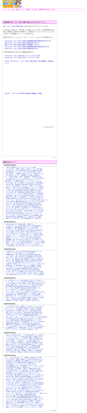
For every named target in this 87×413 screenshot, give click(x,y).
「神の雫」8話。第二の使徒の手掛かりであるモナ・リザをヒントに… (23, 213)
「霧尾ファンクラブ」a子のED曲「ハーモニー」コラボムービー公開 (23, 407)
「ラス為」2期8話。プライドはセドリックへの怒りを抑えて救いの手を (24, 339)
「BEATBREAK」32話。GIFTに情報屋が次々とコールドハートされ (23, 388)
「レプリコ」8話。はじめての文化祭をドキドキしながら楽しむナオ (23, 385)
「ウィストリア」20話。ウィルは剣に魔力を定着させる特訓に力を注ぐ (24, 336)
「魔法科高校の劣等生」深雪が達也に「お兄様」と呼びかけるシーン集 (24, 349)
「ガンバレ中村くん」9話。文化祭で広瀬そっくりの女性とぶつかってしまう (25, 292)
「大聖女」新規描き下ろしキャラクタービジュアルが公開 (20, 167)
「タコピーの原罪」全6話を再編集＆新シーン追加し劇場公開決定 (22, 347)
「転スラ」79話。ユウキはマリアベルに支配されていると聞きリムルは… (24, 291)
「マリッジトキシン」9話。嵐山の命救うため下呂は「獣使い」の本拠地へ (25, 273)
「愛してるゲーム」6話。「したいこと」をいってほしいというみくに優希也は (26, 317)
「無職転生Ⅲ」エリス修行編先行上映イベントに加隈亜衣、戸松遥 (23, 265)
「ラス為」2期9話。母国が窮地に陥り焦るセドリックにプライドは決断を (24, 201)
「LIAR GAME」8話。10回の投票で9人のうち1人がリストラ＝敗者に (23, 318)
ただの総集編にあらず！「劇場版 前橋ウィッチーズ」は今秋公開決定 (23, 327)
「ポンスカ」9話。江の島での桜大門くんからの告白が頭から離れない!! (24, 230)
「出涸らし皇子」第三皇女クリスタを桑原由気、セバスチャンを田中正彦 (24, 321)
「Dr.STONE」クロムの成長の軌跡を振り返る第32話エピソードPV (23, 362)
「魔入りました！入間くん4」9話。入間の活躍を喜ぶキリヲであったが (24, 257)
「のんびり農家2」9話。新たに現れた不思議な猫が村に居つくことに (23, 232)
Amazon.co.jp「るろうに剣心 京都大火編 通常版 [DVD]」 (22, 48)
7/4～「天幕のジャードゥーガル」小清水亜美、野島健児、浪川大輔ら (23, 267)
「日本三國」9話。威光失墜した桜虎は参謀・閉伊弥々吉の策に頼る (23, 184)
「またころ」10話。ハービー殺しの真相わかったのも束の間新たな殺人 (24, 215)
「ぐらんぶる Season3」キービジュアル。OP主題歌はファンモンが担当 (24, 326)
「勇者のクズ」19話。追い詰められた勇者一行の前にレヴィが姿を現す (24, 379)
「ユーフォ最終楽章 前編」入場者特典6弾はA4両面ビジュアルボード (23, 320)
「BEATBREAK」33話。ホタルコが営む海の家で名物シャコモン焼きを (24, 195)
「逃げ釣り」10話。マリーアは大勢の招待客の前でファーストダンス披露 (24, 241)
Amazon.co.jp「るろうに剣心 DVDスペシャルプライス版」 (22, 57)
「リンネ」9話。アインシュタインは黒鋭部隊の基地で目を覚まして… (23, 315)
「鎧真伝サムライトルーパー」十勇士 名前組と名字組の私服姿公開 (23, 238)
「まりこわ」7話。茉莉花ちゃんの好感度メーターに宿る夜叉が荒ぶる (23, 207)
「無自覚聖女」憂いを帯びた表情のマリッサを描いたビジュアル (22, 180)
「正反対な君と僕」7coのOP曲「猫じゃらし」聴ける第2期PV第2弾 (23, 310)
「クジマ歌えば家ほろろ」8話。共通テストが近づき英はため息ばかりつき (25, 283)
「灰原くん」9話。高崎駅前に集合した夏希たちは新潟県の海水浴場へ (23, 260)
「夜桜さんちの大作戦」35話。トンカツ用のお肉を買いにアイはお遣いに (24, 335)
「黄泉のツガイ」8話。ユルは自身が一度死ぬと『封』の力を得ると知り (24, 390)
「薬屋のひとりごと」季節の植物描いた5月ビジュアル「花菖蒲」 (22, 402)
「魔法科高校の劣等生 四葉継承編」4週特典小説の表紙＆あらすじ (22, 286)
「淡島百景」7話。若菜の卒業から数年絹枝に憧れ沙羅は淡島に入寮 (23, 314)
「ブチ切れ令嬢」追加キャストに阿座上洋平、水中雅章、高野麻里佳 (23, 370)
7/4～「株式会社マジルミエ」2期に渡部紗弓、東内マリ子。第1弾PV (23, 280)
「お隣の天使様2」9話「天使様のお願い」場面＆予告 (19, 224)
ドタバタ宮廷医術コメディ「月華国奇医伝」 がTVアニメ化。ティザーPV (24, 365)
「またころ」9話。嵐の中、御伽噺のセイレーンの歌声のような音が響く (24, 405)
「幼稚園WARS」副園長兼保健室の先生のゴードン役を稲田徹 (21, 227)
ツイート (54, 157)
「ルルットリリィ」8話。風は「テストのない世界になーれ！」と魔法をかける (26, 393)
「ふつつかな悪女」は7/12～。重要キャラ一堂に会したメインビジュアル (24, 306)
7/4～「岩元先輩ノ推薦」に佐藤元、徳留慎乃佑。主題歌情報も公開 (23, 176)
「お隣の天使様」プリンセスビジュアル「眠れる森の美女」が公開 (23, 172)
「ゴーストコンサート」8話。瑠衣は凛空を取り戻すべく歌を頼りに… (23, 387)
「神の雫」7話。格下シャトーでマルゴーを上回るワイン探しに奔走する (24, 404)
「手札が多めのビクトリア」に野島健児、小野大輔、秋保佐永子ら (23, 175)
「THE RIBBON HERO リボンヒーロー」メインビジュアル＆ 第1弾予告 (24, 274)
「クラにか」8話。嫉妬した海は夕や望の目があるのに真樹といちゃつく (24, 399)
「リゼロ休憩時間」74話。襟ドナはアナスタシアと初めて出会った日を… (24, 245)
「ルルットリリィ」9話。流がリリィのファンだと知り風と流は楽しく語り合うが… (27, 200)
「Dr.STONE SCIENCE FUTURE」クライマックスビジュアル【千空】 (24, 212)
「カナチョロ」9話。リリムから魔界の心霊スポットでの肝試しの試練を (24, 235)
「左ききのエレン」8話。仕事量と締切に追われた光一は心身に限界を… (24, 307)
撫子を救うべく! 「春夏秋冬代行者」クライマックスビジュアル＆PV (23, 181)
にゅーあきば (34, 9)
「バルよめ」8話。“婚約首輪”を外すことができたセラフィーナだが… (23, 262)
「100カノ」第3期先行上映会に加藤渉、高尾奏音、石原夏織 (21, 299)
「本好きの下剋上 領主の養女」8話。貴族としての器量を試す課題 (22, 345)
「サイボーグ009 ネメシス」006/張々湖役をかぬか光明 (19, 289)
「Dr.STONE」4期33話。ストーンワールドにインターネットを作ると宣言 (25, 264)
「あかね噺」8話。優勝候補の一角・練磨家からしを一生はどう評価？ (23, 361)
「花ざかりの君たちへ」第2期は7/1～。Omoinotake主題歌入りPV (22, 341)
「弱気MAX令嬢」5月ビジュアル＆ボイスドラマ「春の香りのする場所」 (24, 285)
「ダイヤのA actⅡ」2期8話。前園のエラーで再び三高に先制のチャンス (24, 359)
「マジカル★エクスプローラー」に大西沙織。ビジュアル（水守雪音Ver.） (25, 178)
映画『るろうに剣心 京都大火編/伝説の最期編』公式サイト (23, 44)
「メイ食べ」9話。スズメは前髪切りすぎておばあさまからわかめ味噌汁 (24, 271)
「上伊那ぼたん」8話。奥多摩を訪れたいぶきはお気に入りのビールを (23, 228)
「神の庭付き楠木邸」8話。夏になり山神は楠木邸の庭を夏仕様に (22, 391)
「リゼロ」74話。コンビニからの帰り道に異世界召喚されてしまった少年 (24, 282)
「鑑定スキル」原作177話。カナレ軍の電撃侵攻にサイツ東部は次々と (23, 218)
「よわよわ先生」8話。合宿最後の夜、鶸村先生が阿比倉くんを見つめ (23, 192)
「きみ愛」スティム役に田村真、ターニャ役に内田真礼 (20, 253)
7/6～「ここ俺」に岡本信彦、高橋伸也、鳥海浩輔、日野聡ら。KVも (23, 288)
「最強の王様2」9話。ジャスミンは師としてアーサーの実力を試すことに (24, 295)
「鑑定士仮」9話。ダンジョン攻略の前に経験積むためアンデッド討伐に (24, 344)
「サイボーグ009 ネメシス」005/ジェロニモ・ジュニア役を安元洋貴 (23, 233)
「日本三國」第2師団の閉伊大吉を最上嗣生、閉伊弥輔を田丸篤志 (22, 270)
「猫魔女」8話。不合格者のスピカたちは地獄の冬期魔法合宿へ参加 (23, 324)
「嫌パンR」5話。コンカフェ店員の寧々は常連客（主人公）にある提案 (24, 297)
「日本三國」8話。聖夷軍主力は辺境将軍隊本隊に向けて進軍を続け (23, 376)
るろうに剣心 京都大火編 (15, 26)
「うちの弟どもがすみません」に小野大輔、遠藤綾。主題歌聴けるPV (23, 338)
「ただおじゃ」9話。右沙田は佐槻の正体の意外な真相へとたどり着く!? (24, 189)
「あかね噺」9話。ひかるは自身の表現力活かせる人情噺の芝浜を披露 (23, 170)
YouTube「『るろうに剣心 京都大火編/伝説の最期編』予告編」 (24, 93)
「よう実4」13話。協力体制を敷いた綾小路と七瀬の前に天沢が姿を (23, 190)
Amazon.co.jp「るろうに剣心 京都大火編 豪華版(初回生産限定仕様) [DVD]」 (28, 46)
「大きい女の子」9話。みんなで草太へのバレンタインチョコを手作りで (24, 209)
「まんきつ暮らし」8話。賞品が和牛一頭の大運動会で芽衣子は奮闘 (23, 256)
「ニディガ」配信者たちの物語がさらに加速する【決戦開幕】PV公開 (23, 342)
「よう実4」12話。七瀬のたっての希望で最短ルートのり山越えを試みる (24, 382)
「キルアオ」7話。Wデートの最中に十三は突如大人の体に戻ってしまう (24, 377)
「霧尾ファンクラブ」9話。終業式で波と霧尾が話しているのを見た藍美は (25, 242)
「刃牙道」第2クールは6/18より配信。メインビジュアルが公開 (22, 244)
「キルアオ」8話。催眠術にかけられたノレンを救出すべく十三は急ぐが (24, 186)
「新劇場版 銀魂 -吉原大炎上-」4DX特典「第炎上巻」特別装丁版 (22, 323)
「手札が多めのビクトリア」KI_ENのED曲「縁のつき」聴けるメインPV (24, 371)
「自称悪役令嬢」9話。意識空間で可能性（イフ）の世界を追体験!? (23, 294)
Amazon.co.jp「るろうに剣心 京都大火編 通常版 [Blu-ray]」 (22, 43)
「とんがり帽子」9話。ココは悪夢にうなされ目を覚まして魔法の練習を (24, 183)
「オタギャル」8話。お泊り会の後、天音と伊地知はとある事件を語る (23, 204)
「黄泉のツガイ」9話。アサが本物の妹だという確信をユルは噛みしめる (24, 197)
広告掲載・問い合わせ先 (44, 9)
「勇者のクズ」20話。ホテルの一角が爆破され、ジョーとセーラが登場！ (24, 187)
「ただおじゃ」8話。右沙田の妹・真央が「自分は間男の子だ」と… (23, 381)
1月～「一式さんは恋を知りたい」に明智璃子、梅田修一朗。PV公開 (23, 357)
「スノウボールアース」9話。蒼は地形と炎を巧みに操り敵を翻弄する (23, 225)
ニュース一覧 (11, 9)
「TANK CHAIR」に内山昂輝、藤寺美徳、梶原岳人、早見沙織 (21, 268)
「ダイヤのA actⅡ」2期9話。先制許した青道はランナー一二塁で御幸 (23, 169)
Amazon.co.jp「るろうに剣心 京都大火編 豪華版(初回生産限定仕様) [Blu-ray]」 (28, 41)
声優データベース (20, 9)
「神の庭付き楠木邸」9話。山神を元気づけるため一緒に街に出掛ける (23, 198)
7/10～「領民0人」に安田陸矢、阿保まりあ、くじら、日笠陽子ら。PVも (24, 173)
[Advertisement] (52, 4)
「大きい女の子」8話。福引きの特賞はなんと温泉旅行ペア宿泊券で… (23, 401)
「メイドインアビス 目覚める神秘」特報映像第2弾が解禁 (20, 394)
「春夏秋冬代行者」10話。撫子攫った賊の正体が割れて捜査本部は (23, 254)
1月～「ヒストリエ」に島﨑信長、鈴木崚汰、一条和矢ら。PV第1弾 (23, 309)
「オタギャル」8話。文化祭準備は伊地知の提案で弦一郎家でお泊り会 (23, 397)
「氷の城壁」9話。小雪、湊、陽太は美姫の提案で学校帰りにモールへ (23, 251)
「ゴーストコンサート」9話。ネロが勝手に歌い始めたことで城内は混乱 (24, 193)
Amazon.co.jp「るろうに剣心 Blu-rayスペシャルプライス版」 (23, 55)
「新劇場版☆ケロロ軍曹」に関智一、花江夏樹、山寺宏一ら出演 (22, 300)
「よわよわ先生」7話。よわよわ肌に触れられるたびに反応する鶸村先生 (24, 384)
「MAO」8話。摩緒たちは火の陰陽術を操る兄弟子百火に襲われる (22, 396)
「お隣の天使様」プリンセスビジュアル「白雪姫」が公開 (20, 364)
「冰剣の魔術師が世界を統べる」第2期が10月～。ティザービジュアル (23, 367)
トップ (5, 9)
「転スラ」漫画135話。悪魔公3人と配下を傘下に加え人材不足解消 (23, 352)
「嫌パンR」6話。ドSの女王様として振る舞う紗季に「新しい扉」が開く (24, 210)
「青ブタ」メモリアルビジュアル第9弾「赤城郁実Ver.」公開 (21, 329)
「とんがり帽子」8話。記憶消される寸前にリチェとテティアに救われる (24, 374)
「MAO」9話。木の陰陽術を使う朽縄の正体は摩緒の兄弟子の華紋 (22, 203)
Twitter (53, 9)
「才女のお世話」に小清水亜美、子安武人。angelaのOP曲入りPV (22, 368)
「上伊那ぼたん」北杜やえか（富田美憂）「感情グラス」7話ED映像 (23, 350)
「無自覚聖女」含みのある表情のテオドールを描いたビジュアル (22, 373)
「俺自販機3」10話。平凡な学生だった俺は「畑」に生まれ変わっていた (24, 239)
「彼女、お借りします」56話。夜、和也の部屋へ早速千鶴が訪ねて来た (24, 312)
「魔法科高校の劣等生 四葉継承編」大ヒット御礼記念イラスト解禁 (23, 217)
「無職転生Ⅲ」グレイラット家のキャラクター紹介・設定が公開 (22, 236)
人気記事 (27, 9)
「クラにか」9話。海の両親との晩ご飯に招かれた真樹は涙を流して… (23, 206)
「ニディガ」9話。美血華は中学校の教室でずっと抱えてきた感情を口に (24, 259)
